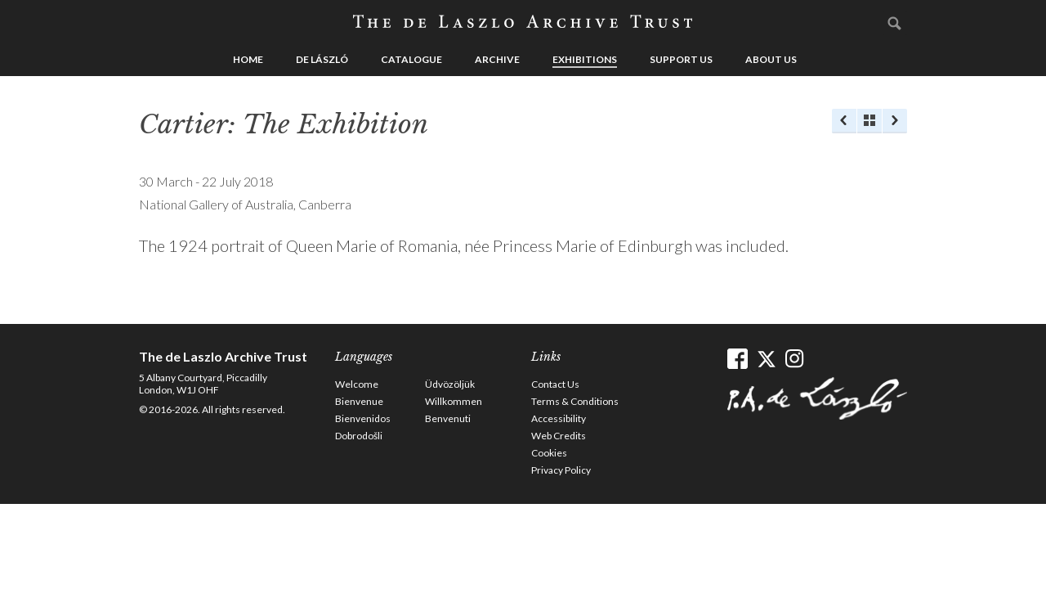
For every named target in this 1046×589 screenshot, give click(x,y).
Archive (497, 59)
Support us (681, 59)
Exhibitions (584, 59)
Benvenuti (448, 418)
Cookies (549, 453)
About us (771, 59)
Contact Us (555, 384)
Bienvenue (359, 401)
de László (322, 59)
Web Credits (558, 435)
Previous (844, 121)
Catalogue (411, 59)
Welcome (356, 384)
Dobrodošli (358, 435)
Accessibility (558, 418)
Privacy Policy (561, 470)
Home (248, 59)
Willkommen (453, 401)
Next (895, 121)
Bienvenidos (363, 418)
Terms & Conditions (575, 401)
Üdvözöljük (450, 384)
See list (869, 121)
